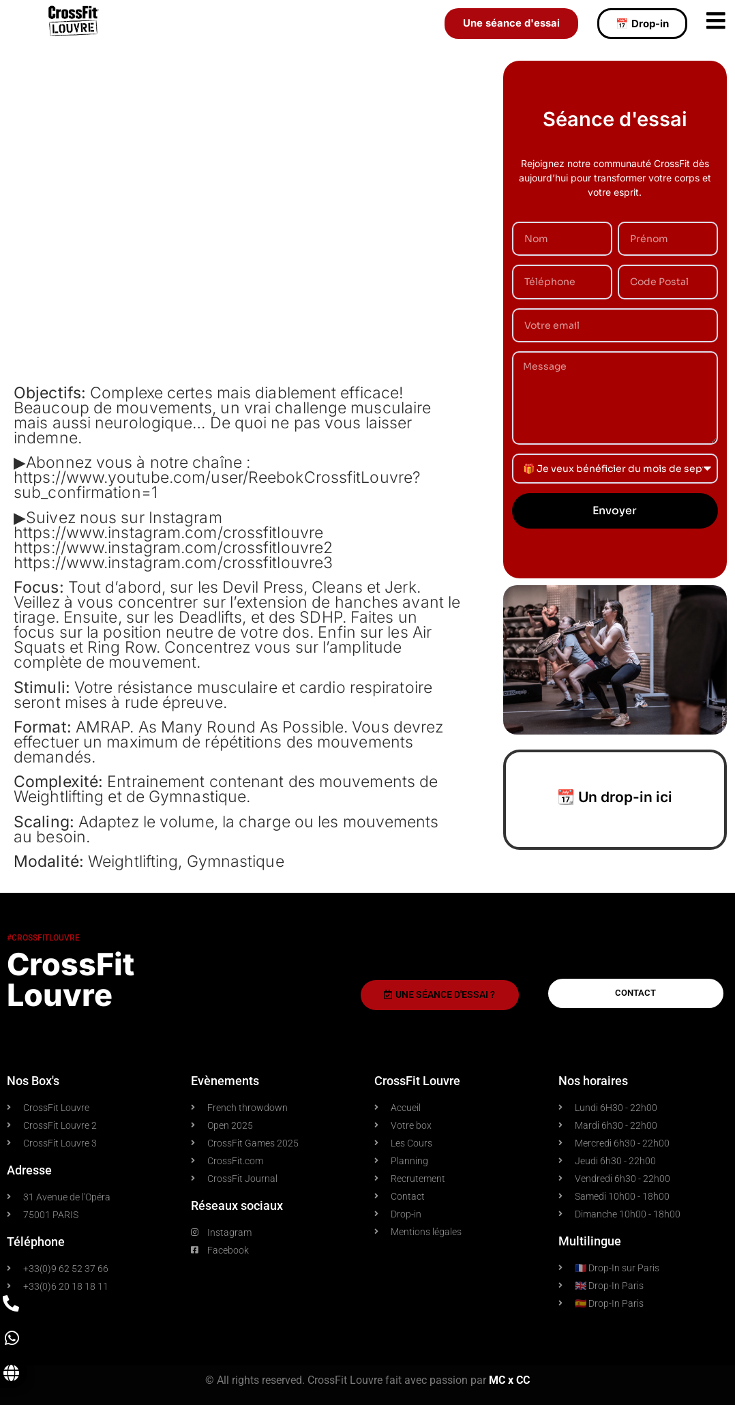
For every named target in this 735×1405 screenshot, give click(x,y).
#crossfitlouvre (43, 938)
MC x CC (509, 1380)
